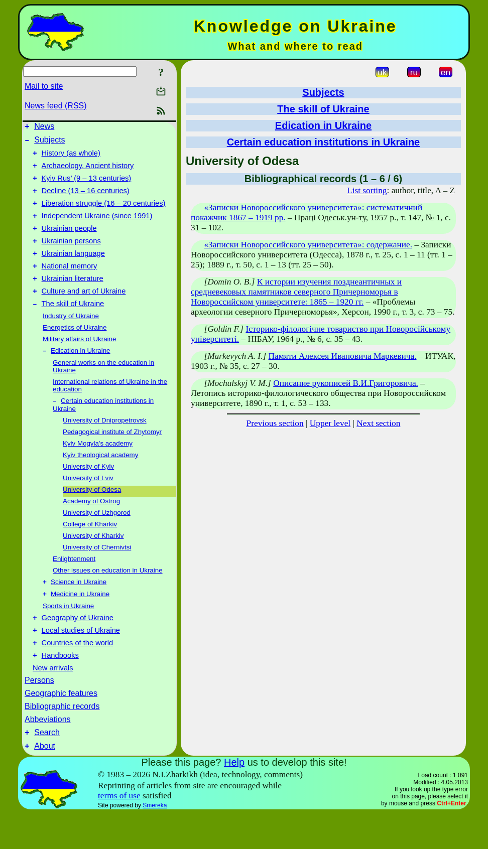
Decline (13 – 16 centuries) (86, 200)
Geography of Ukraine (77, 646)
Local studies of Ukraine (81, 660)
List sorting (367, 190)
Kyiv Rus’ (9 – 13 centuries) (87, 186)
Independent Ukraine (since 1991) (97, 228)
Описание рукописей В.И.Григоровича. (345, 383)
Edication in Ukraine (80, 374)
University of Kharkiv (93, 560)
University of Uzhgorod (97, 537)
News (44, 127)
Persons (39, 713)
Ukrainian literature (72, 298)
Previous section (275, 423)
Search (47, 766)
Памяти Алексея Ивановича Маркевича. (343, 356)
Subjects (49, 142)
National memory (69, 284)
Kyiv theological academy (100, 479)
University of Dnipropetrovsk (105, 445)
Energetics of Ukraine (74, 350)
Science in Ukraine (78, 607)
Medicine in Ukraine (80, 620)
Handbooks (60, 688)
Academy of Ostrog (91, 525)
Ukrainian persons (71, 256)
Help (234, 797)
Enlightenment (74, 583)
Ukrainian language (73, 270)
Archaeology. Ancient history (88, 172)
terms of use (119, 831)
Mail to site (44, 86)
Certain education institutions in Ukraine (323, 142)
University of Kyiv (88, 491)
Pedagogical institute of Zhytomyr (112, 456)
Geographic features (61, 726)
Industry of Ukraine (71, 338)
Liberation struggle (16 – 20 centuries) (104, 214)
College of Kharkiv (90, 548)
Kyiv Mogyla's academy (98, 468)
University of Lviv (88, 502)
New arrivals (53, 700)
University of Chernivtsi (97, 572)
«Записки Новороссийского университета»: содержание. (308, 244)
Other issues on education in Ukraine (108, 595)
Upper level (330, 423)
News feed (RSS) (56, 105)
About (44, 781)
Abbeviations (48, 752)
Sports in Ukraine (68, 632)
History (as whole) (71, 158)
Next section (378, 423)
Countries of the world (77, 674)
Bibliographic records (62, 739)
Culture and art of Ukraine (84, 312)
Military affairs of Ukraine (79, 361)
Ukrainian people (69, 242)
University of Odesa (92, 514)
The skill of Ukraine (73, 326)
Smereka (155, 840)
